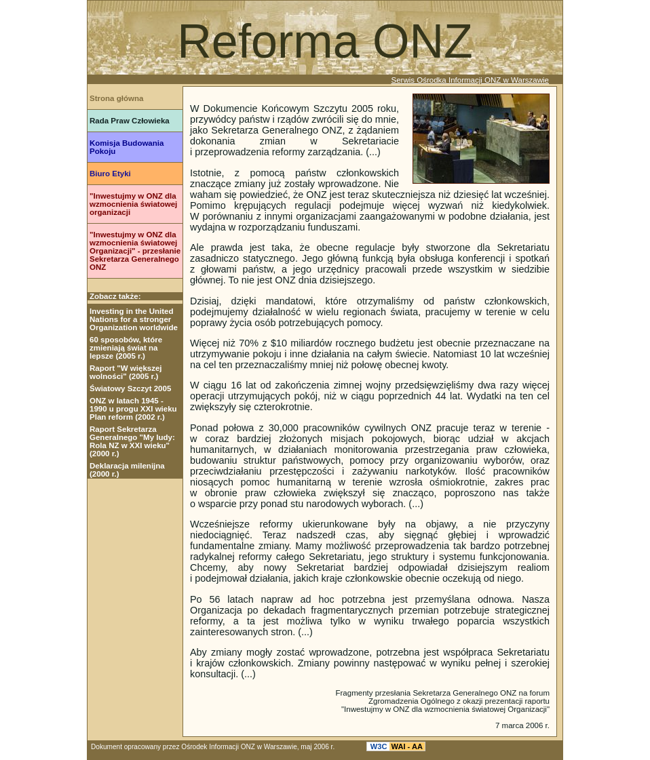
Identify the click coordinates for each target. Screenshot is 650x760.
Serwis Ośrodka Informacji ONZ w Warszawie (470, 80)
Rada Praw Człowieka (130, 121)
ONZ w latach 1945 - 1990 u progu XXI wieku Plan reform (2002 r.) (133, 409)
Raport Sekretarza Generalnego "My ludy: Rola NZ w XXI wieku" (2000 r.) (132, 441)
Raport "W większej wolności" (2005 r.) (126, 372)
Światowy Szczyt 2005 (130, 388)
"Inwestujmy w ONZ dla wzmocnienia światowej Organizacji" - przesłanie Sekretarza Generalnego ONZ (135, 251)
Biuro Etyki (110, 173)
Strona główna (116, 98)
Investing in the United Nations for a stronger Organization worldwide (134, 319)
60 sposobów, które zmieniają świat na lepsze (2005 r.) (126, 348)
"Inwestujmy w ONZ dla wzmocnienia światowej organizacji (133, 204)
